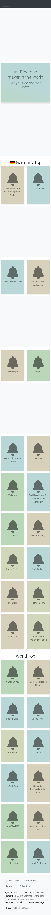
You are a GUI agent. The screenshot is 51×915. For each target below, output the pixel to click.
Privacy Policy (12, 880)
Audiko (16, 908)
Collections (24, 886)
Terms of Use (29, 880)
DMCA (25, 908)
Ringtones (10, 886)
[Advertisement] (25, 35)
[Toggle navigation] (6, 4)
